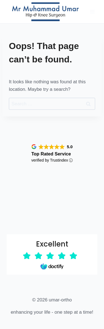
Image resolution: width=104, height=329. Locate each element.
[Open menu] (92, 11)
